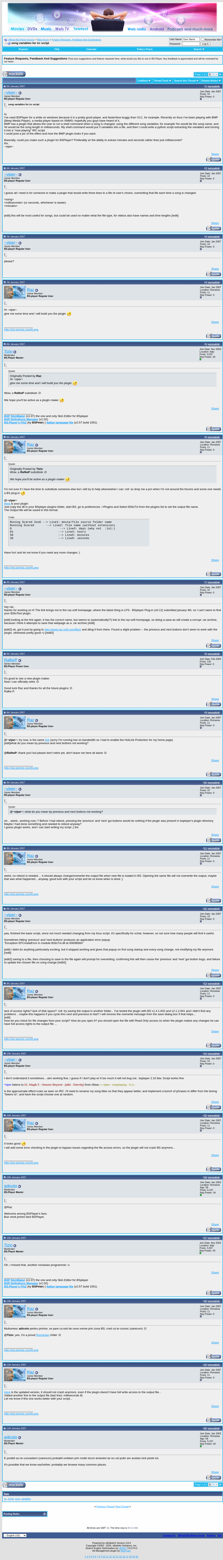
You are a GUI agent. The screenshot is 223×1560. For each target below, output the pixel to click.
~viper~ (10, 92)
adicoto (10, 1186)
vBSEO (123, 1548)
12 (110, 1556)
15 (120, 1556)
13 (114, 1556)
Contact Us (169, 1535)
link (47, 740)
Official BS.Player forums (21, 39)
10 (104, 1556)
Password (175, 43)
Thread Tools (161, 80)
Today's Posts (144, 49)
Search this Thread (185, 80)
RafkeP (10, 660)
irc (5, 1498)
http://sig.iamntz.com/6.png (21, 329)
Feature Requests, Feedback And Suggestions (76, 39)
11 (107, 1556)
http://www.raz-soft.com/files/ (62, 629)
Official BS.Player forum (191, 1535)
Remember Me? (211, 39)
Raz (30, 289)
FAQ (56, 49)
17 (127, 1556)
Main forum (43, 39)
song (17, 1498)
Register (23, 49)
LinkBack (142, 80)
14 (117, 1556)
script (11, 1498)
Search (199, 49)
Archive (211, 1535)
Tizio (8, 351)
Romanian (42, 1335)
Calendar (91, 49)
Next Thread (122, 1506)
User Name (176, 39)
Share (215, 154)
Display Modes (209, 80)
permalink (213, 86)
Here (7, 503)
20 (137, 1556)
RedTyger (126, 1550)
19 (133, 1556)
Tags (6, 1494)
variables (26, 1498)
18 (130, 1556)
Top (220, 1535)
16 (123, 1556)
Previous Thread (105, 1506)
